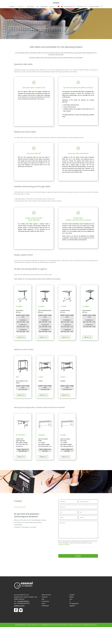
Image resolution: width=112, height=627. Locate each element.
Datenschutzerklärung (64, 544)
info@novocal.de (19, 606)
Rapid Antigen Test (69, 6)
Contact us (21, 337)
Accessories (30, 6)
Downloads (44, 6)
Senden (78, 556)
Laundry (72, 595)
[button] (102, 6)
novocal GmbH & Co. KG (33, 625)
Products (20, 6)
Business (11, 6)
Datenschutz (79, 625)
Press (43, 603)
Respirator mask (94, 6)
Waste (71, 597)
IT (70, 601)
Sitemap (71, 625)
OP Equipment (73, 603)
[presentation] (70, 550)
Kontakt (94, 625)
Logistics (72, 606)
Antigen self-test (82, 6)
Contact (51, 6)
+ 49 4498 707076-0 (23, 601)
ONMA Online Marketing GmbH (58, 625)
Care (70, 599)
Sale (37, 6)
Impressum (87, 625)
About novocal (46, 595)
